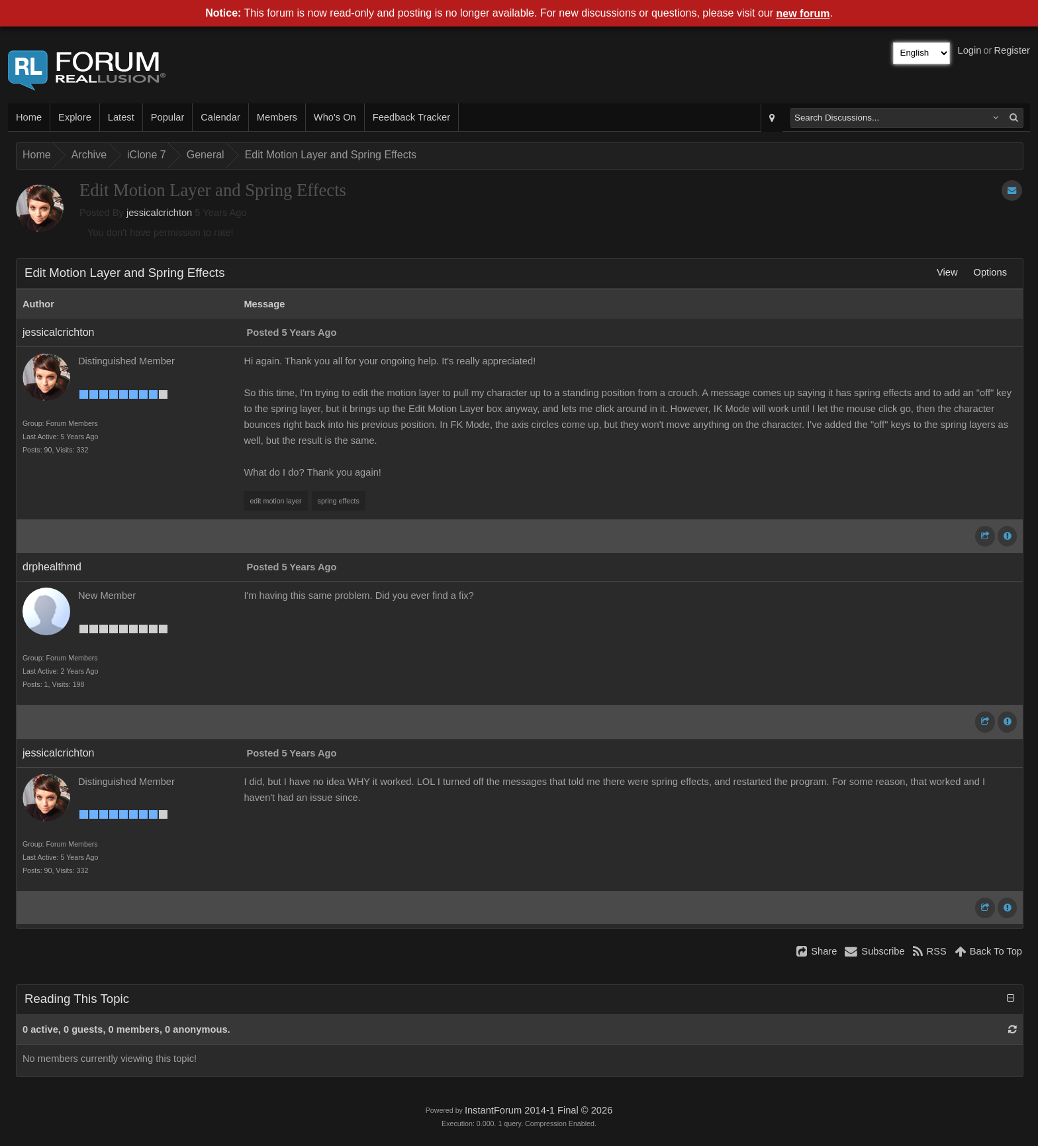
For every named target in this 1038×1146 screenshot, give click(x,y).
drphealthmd (52, 566)
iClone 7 (146, 154)
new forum (803, 13)
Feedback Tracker (411, 117)
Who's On (335, 117)
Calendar (220, 117)
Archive (89, 154)
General (205, 154)
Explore (74, 117)
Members (277, 117)
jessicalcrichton (159, 212)
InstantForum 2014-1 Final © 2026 (538, 1110)
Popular (168, 117)
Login (970, 50)
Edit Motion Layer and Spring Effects (330, 154)
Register (1012, 50)
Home (29, 117)
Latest (121, 117)
